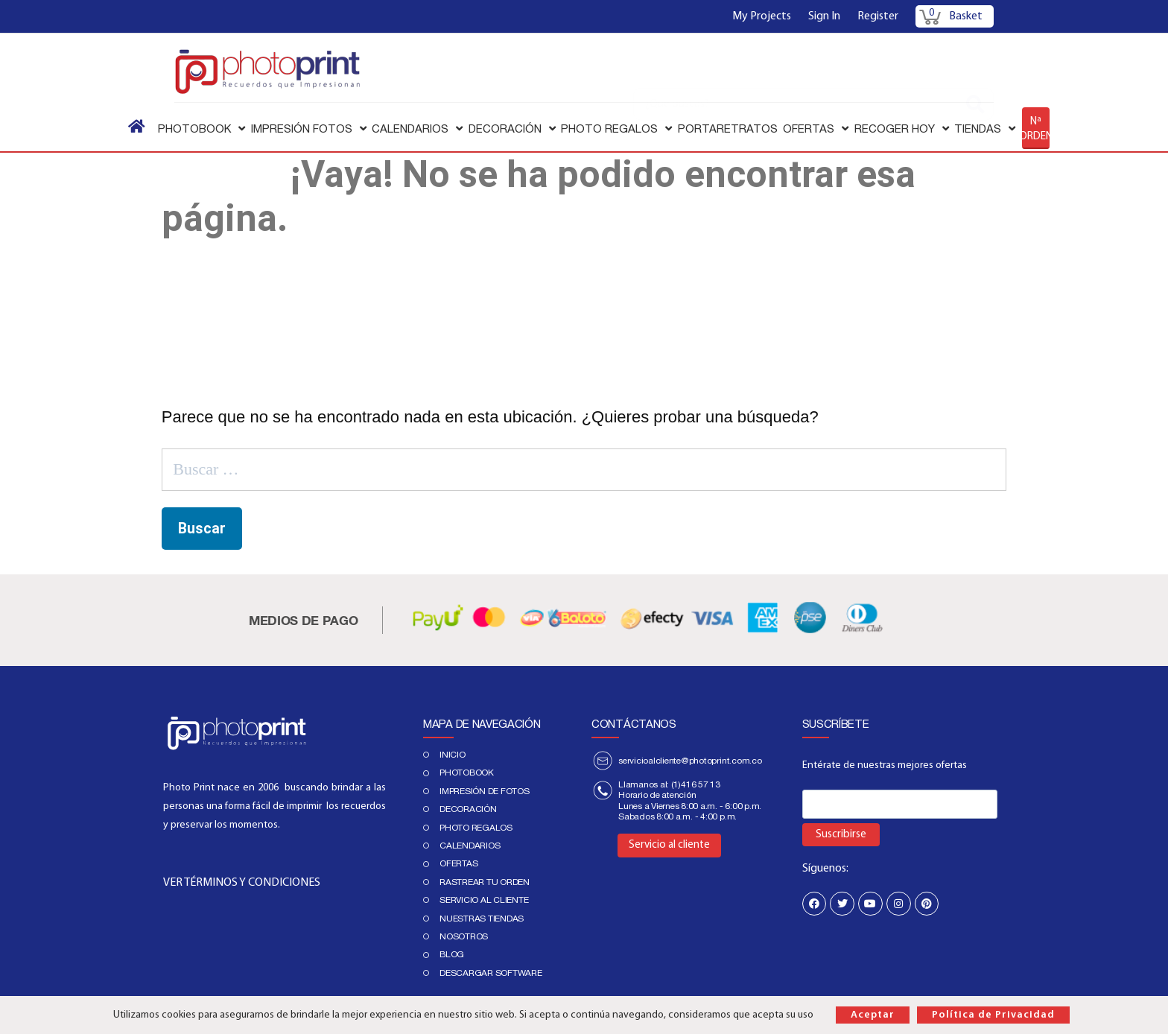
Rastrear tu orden (484, 882)
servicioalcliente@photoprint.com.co (690, 760)
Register (877, 16)
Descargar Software (490, 973)
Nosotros (463, 936)
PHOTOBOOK (466, 772)
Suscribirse (841, 834)
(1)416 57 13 (695, 784)
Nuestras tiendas (481, 918)
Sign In (824, 16)
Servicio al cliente (483, 900)
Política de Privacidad (993, 1015)
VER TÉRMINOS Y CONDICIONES (241, 883)
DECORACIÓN (468, 809)
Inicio (452, 754)
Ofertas (458, 863)
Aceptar (873, 1015)
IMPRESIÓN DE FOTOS (484, 791)
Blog (451, 954)
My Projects (761, 16)
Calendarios (469, 845)
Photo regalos (475, 827)
